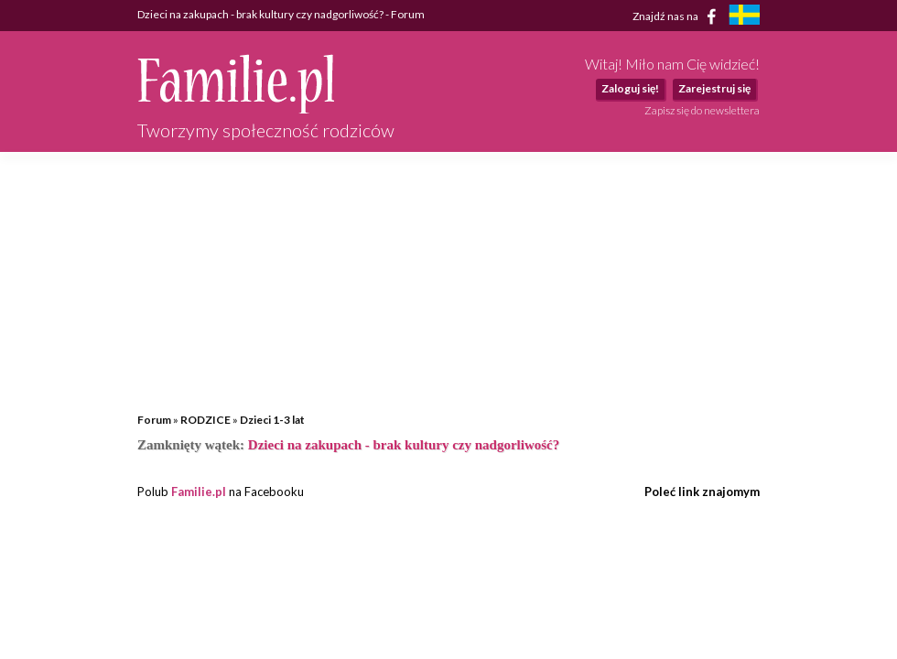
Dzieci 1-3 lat (272, 420)
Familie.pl (198, 491)
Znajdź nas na (677, 16)
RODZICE (205, 420)
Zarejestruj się (714, 88)
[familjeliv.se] (744, 17)
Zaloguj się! (630, 88)
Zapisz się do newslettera (702, 110)
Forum (154, 420)
